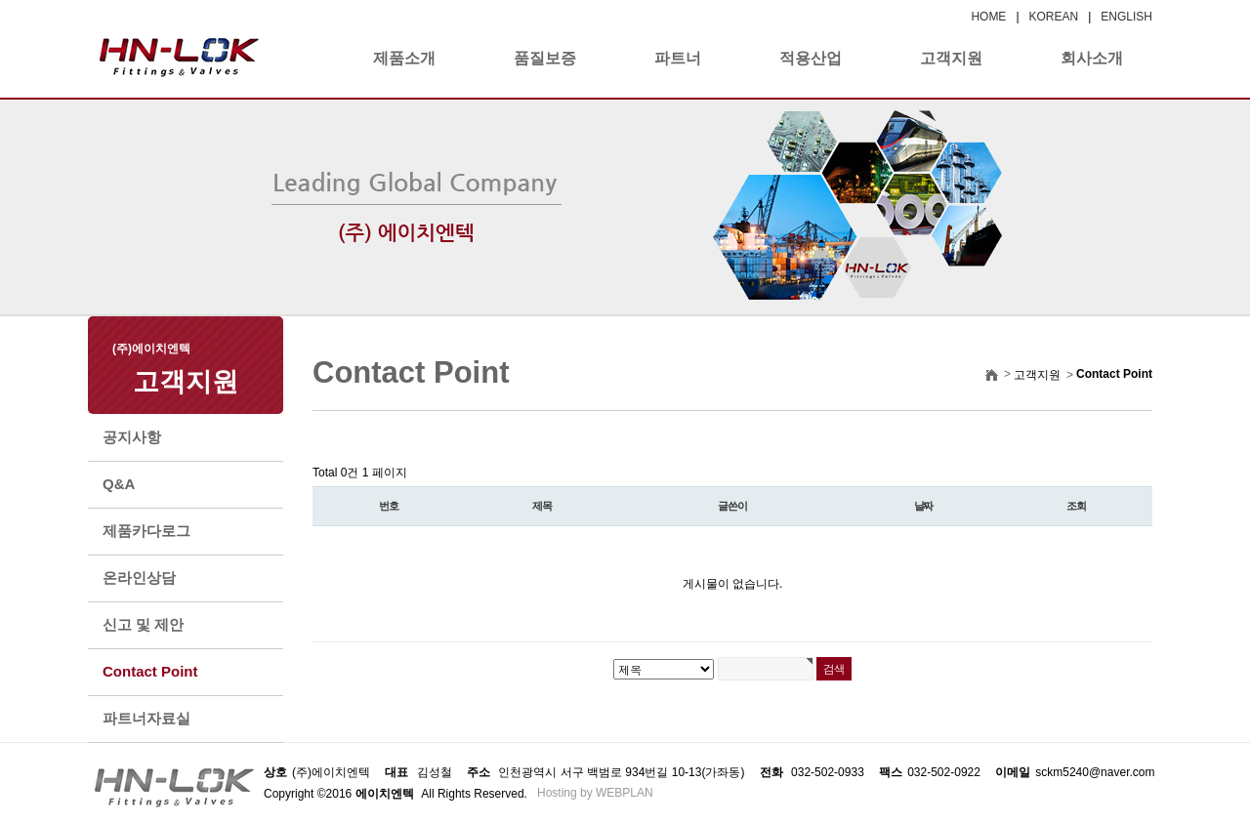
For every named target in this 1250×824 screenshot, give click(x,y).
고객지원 (951, 58)
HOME (988, 16)
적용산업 (810, 58)
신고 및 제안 (143, 624)
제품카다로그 (146, 530)
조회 (1076, 506)
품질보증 (545, 58)
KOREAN (1054, 16)
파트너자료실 (146, 718)
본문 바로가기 (0, 0)
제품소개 (404, 58)
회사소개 (1092, 58)
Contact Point (150, 671)
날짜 (924, 506)
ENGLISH (1126, 16)
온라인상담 (139, 577)
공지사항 (132, 437)
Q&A (119, 483)
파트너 (677, 58)
